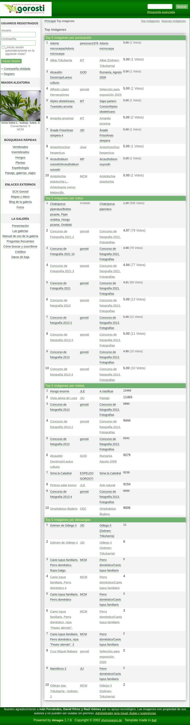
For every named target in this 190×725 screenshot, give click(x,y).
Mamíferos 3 (58, 668)
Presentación (20, 225)
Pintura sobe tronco (63, 485)
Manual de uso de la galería (20, 236)
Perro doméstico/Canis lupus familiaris (110, 565)
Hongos (20, 157)
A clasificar (106, 391)
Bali (154, 720)
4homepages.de (111, 720)
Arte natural (107, 485)
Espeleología (20, 167)
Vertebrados (20, 147)
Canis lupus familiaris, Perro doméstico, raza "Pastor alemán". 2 (64, 639)
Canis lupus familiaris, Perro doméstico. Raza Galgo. (64, 565)
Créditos (20, 251)
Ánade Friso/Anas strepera (106, 135)
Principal (50, 21)
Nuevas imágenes (174, 21)
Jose (83, 147)
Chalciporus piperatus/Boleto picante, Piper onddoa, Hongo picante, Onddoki (61, 214)
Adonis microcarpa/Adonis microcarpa (62, 48)
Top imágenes (150, 21)
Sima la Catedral (61, 473)
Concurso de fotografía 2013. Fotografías (110, 306)
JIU (82, 398)
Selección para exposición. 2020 (110, 657)
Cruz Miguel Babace (63, 651)
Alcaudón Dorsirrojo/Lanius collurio (61, 77)
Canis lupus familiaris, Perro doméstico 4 (60, 582)
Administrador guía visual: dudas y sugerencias (125, 713)
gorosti (84, 89)
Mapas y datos (20, 196)
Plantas (20, 162)
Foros (20, 207)
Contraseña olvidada (17, 68)
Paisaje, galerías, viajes (20, 173)
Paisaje (104, 398)
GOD (83, 72)
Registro (9, 74)
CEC (83, 508)
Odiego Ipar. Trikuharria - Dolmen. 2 (64, 691)
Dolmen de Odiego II (63, 525)
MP (82, 159)
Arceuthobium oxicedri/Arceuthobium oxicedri (64, 164)
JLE (82, 391)
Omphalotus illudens (64, 508)
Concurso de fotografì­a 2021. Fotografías (110, 237)
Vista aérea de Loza (63, 398)
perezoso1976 (89, 43)
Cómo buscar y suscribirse (20, 246)
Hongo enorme (59, 391)
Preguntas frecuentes (20, 241)
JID (82, 130)
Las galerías (20, 231)
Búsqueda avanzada (161, 12)
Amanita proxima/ (62, 118)
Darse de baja (20, 257)
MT (82, 60)
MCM (83, 176)
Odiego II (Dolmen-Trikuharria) (107, 530)
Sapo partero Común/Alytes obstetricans (109, 106)
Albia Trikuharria (61, 60)
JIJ (82, 668)
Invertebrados (20, 152)
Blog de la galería (20, 201)
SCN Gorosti (20, 191)
